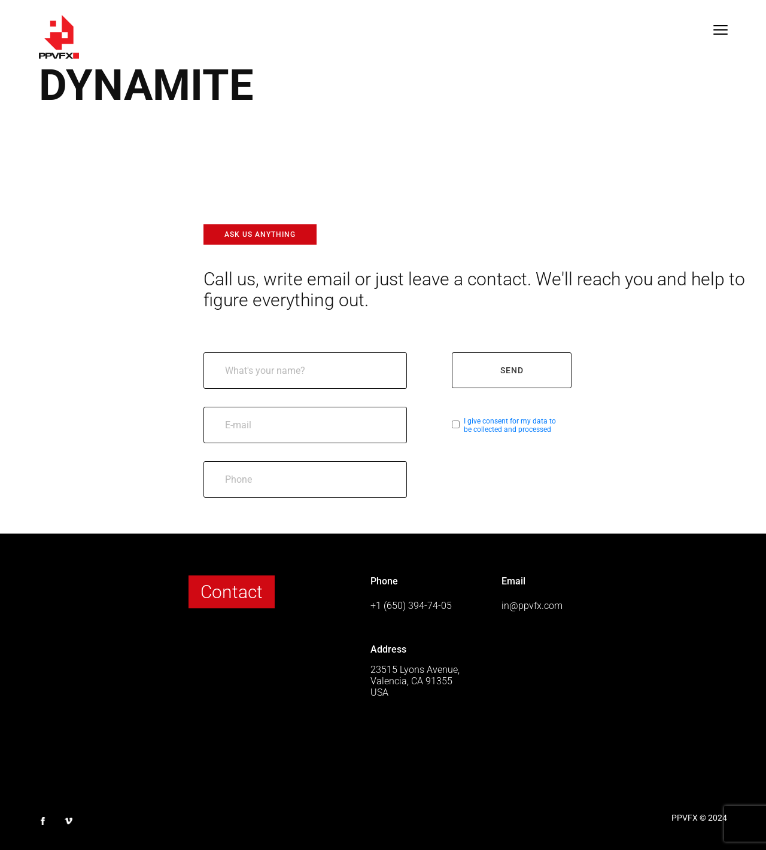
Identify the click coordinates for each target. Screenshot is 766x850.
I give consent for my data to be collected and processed (510, 425)
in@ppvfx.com (532, 605)
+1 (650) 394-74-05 (411, 605)
